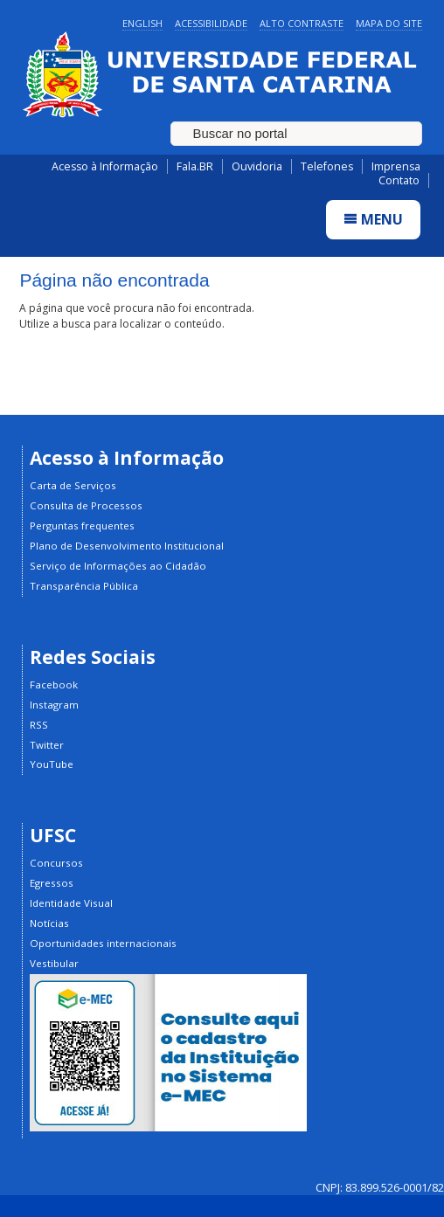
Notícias (49, 923)
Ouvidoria (257, 166)
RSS (39, 724)
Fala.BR (195, 166)
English (142, 23)
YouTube (51, 764)
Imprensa (395, 166)
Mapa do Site (389, 23)
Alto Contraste (301, 23)
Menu (373, 219)
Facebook (54, 684)
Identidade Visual (71, 902)
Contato (399, 180)
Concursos (56, 862)
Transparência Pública (84, 585)
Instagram (54, 704)
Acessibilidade (211, 23)
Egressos (51, 882)
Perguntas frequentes (82, 525)
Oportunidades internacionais (103, 943)
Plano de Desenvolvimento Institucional (127, 545)
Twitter (47, 744)
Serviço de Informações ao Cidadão (118, 565)
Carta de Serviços (73, 485)
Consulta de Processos (86, 505)
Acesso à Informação (105, 166)
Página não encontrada (114, 280)
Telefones (327, 166)
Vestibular (54, 963)
